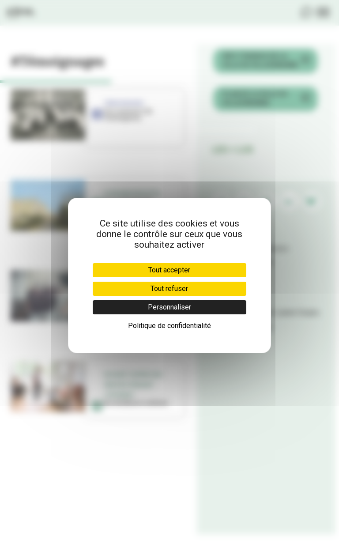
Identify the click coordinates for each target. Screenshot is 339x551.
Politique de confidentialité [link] (169, 325)
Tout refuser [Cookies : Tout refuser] (169, 288)
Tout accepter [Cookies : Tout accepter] (169, 270)
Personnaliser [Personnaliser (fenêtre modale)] (169, 307)
